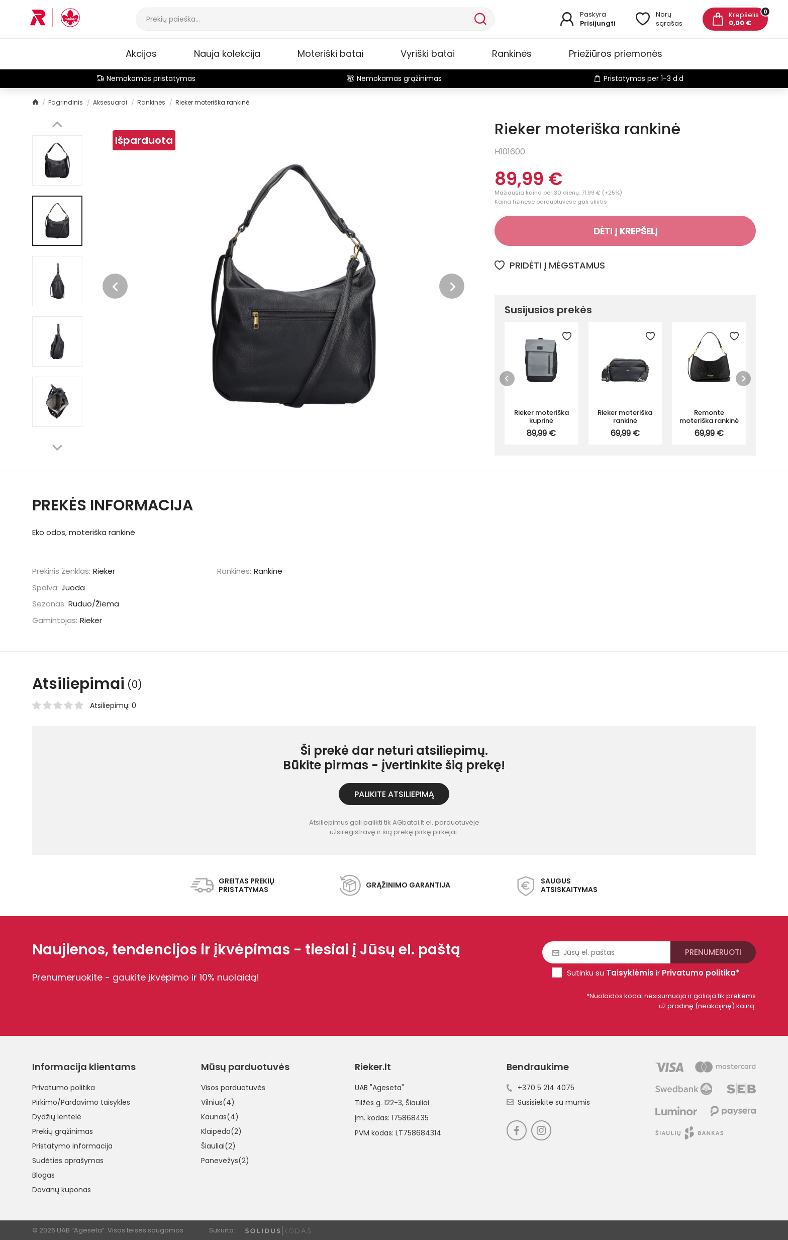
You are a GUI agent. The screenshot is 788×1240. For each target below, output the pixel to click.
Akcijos (141, 53)
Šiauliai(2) (218, 1146)
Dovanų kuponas (61, 1190)
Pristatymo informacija (72, 1146)
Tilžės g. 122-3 (378, 1103)
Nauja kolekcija (227, 53)
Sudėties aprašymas (68, 1161)
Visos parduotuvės (233, 1088)
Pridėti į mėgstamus (550, 265)
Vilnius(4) (218, 1102)
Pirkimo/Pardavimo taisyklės (81, 1102)
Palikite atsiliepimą (394, 794)
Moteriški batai (330, 53)
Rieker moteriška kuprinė (541, 416)
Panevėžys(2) (225, 1161)
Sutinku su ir (653, 972)
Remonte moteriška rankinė (709, 416)
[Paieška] (304, 19)
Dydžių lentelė (56, 1117)
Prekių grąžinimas (62, 1131)
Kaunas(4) (220, 1117)
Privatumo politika (63, 1088)
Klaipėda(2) (221, 1131)
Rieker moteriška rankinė (625, 416)
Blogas (43, 1175)
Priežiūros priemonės (615, 53)
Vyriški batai (428, 53)
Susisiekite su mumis (548, 1102)
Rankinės (512, 53)
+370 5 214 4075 (540, 1088)
